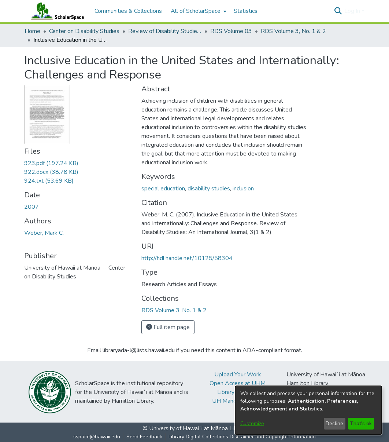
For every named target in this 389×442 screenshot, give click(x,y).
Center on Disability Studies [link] (84, 31)
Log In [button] (353, 11)
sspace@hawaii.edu (96, 436)
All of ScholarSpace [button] (196, 11)
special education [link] (163, 189)
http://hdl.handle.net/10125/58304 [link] (187, 258)
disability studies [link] (209, 189)
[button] (337, 11)
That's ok (361, 423)
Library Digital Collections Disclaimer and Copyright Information (242, 436)
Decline (334, 423)
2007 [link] (31, 207)
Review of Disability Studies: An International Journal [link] (164, 31)
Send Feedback (144, 436)
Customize (252, 423)
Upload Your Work (237, 374)
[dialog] (308, 410)
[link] (51, 163)
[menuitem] (197, 11)
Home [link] (32, 31)
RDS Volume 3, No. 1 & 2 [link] (293, 31)
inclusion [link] (243, 189)
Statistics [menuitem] (246, 11)
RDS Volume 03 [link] (231, 31)
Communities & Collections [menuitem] (128, 11)
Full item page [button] (168, 327)
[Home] (55, 11)
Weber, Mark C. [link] (44, 233)
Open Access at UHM (238, 383)
